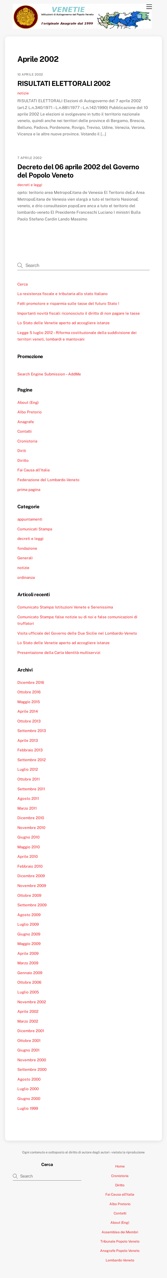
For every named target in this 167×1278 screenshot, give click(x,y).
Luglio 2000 (28, 1089)
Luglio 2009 (28, 924)
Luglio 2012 (27, 769)
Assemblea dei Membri (120, 1232)
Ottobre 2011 (28, 779)
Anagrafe (25, 422)
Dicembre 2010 (30, 818)
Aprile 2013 (27, 740)
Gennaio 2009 (29, 973)
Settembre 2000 (32, 1069)
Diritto (23, 460)
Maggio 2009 (28, 943)
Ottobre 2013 (29, 721)
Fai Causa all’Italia (33, 470)
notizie (23, 93)
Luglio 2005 (28, 992)
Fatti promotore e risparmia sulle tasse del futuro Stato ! (68, 303)
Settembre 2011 (31, 789)
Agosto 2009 (28, 915)
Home (120, 1166)
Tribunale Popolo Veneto (120, 1241)
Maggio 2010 (28, 847)
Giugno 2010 (28, 837)
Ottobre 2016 (28, 692)
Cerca (22, 284)
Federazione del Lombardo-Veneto (48, 480)
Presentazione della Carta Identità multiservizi (58, 652)
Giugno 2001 (28, 1050)
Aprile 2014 (27, 711)
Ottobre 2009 (29, 895)
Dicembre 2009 (31, 876)
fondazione (27, 548)
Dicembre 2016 (30, 682)
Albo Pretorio (29, 412)
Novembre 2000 (31, 1060)
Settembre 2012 (31, 760)
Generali (25, 558)
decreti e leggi (29, 185)
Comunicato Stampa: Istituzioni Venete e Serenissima (65, 607)
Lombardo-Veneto (120, 1260)
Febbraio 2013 (30, 750)
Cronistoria (27, 441)
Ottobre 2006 (29, 982)
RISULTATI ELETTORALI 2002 (63, 83)
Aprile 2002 (27, 1011)
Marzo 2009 (27, 963)
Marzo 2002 (27, 1021)
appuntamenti (29, 519)
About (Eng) (28, 402)
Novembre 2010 (31, 827)
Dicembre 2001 (30, 1031)
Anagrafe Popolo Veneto (120, 1251)
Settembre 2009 (32, 905)
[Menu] (149, 7)
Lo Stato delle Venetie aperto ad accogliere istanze (63, 323)
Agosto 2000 (28, 1079)
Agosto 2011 (28, 798)
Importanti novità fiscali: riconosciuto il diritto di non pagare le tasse (78, 313)
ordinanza (26, 577)
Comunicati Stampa (34, 529)
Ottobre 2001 (28, 1040)
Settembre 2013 (31, 731)
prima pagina (28, 489)
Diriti (21, 451)
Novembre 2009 (31, 885)
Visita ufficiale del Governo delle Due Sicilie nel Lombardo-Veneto (77, 633)
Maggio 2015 (28, 702)
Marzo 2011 (27, 808)
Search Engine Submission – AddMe (49, 374)
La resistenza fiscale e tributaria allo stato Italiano (62, 294)
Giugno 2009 (28, 934)
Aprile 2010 (27, 856)
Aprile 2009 (27, 953)
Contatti (24, 431)
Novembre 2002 (31, 1002)
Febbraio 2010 (30, 866)
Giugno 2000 (28, 1098)
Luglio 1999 (27, 1108)
